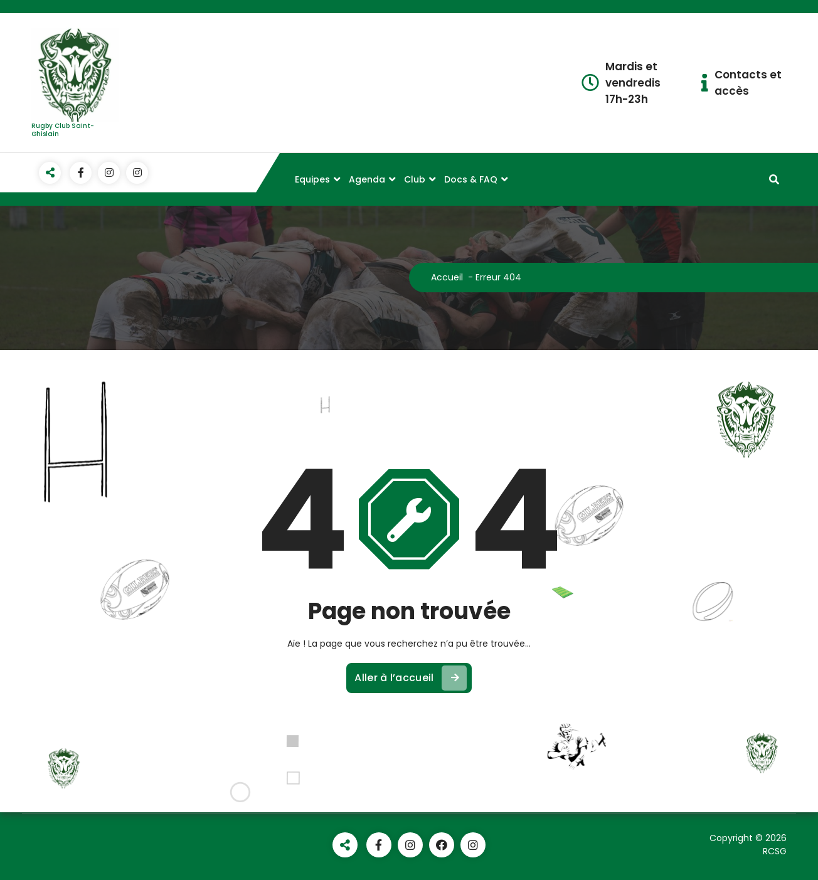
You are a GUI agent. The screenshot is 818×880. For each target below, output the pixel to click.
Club (414, 179)
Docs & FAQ (470, 179)
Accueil (447, 277)
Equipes (312, 179)
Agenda (367, 179)
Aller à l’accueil (410, 678)
